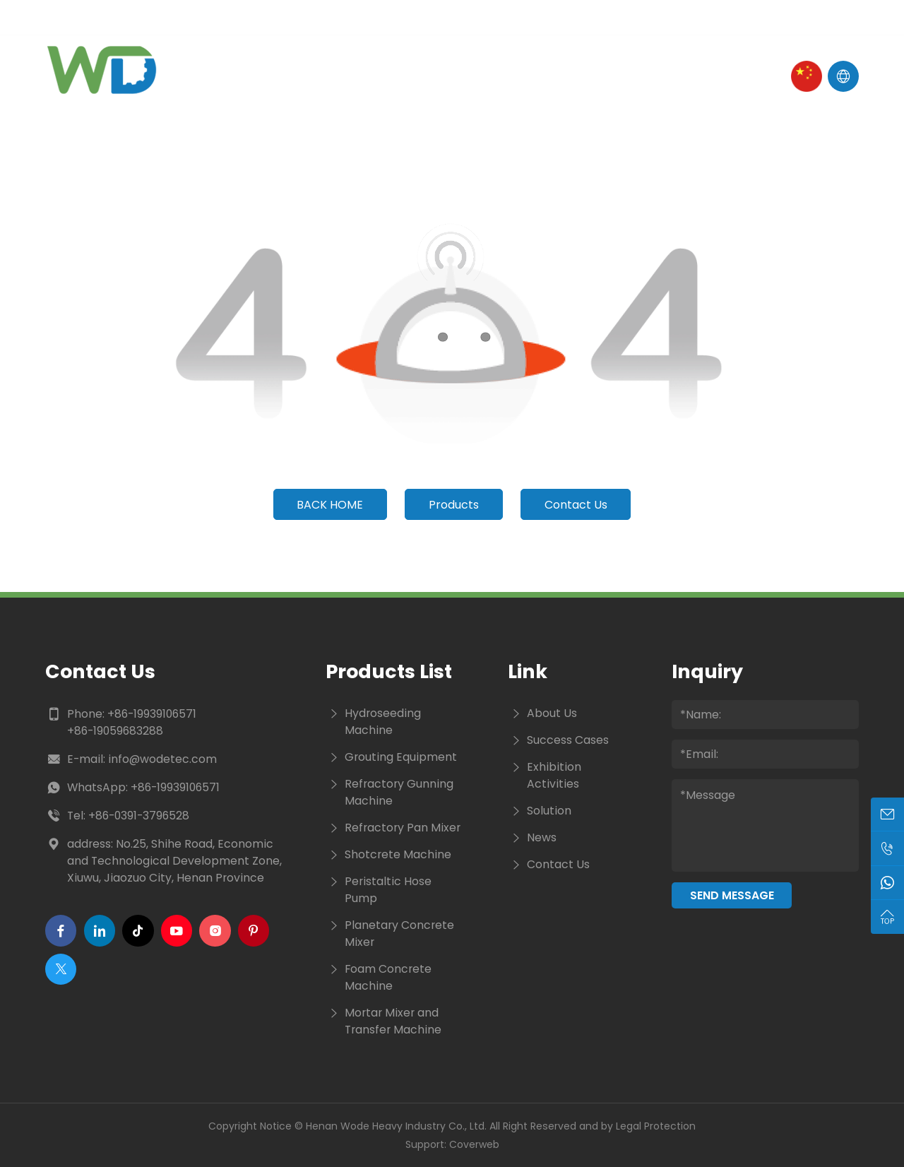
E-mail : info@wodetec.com (124, 17)
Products (407, 76)
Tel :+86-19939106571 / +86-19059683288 (336, 17)
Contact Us (625, 76)
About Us (321, 76)
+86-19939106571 (151, 714)
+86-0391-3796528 (138, 815)
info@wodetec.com (162, 759)
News (481, 76)
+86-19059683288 (115, 731)
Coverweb (474, 1144)
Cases (541, 76)
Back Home (330, 505)
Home (249, 76)
